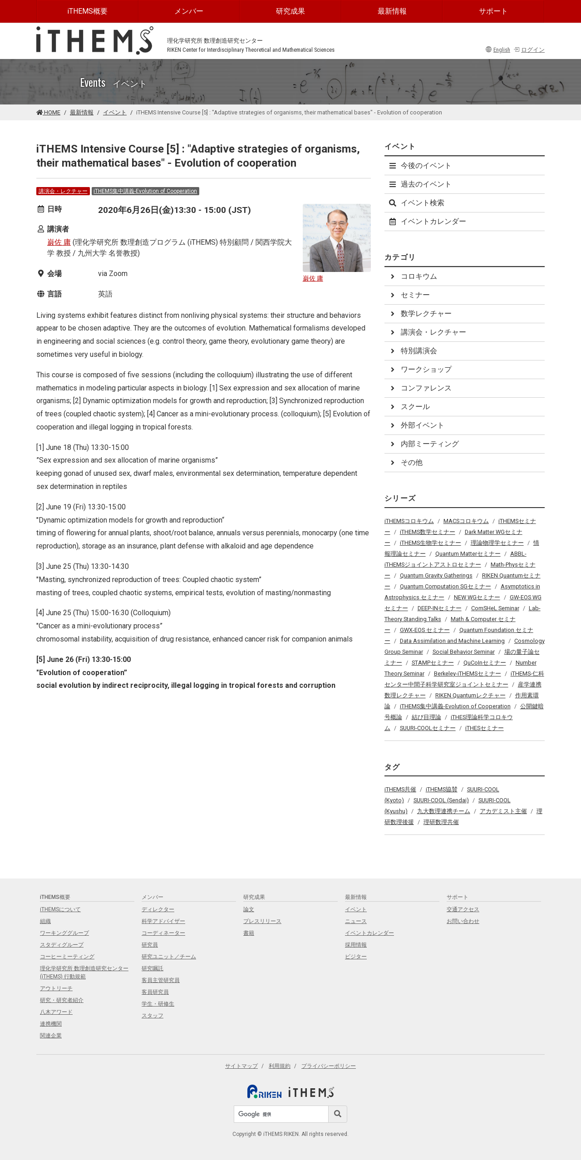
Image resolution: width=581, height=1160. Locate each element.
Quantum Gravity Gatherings (436, 575)
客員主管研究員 (161, 980)
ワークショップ (420, 369)
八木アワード (56, 1012)
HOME (48, 112)
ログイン (529, 49)
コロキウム (412, 276)
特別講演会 (412, 350)
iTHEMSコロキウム (409, 521)
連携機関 (51, 1024)
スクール (409, 406)
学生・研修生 (158, 1004)
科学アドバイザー (163, 921)
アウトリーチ (56, 988)
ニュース (356, 921)
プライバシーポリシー (328, 1066)
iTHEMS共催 (400, 789)
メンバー (188, 11)
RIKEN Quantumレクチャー (470, 695)
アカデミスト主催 (503, 811)
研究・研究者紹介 (62, 1000)
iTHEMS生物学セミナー (430, 542)
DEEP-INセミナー (440, 608)
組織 (45, 921)
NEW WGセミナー (477, 597)
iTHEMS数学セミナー (427, 531)
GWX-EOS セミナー (425, 630)
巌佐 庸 (59, 242)
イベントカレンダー (427, 221)
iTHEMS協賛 (442, 789)
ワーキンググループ (64, 933)
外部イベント (416, 425)
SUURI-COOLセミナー (428, 728)
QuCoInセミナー (484, 662)
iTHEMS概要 (87, 11)
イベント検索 (416, 202)
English (498, 49)
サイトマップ (241, 1066)
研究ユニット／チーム (169, 956)
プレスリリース (262, 921)
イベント (115, 112)
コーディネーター (163, 933)
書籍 (248, 933)
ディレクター (158, 909)
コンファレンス (420, 388)
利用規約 (279, 1066)
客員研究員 (155, 992)
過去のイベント (420, 184)
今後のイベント (420, 165)
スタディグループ (62, 945)
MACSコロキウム (466, 521)
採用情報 (356, 945)
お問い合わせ (463, 921)
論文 (248, 909)
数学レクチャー (420, 313)
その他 (405, 462)
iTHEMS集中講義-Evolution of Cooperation (145, 191)
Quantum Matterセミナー (468, 553)
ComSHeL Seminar (495, 608)
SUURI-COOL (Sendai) (441, 800)
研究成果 (290, 11)
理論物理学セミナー (497, 542)
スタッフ (152, 1015)
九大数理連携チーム (443, 811)
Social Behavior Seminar (464, 651)
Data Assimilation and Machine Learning (452, 640)
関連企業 (51, 1035)
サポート (493, 11)
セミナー (409, 295)
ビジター (356, 956)
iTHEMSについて (60, 909)
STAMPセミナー (433, 662)
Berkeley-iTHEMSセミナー (467, 673)
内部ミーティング (423, 443)
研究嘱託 (152, 968)
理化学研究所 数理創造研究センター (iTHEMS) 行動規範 (84, 972)
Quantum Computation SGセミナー (445, 586)
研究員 (150, 945)
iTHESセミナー (484, 728)
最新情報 (392, 11)
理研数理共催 (441, 822)
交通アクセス (463, 909)
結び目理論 (426, 717)
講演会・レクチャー (63, 191)
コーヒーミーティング (67, 956)
